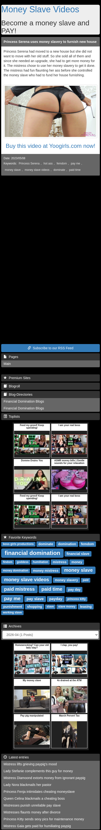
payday (55, 599)
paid (86, 580)
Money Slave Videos (40, 9)
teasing (86, 606)
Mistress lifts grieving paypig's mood (30, 764)
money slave (13, 170)
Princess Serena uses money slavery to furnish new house (50, 42)
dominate (59, 170)
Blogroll (12, 386)
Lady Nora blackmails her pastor (27, 785)
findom (7, 562)
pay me (75, 163)
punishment (12, 606)
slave (50, 606)
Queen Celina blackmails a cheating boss (34, 798)
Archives (12, 626)
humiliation (40, 562)
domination (67, 544)
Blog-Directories (18, 394)
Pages (11, 357)
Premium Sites (17, 378)
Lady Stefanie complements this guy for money (38, 771)
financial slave (77, 554)
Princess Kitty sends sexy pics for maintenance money (44, 819)
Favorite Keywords (20, 537)
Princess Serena (29, 163)
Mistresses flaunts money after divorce (32, 812)
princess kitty (76, 599)
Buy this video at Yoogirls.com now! (50, 146)
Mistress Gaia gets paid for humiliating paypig (37, 826)
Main (7, 364)
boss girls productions (18, 544)
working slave (12, 612)
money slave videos (37, 170)
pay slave (35, 599)
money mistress (45, 570)
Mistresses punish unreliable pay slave (32, 805)
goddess (22, 562)
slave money (66, 606)
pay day (74, 589)
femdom (62, 163)
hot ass (48, 163)
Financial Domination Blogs (24, 401)
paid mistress (19, 589)
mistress (60, 562)
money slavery (66, 580)
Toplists (12, 416)
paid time (75, 170)
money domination (15, 570)
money (76, 562)
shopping (34, 606)
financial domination (32, 553)
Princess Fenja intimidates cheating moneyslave (39, 792)
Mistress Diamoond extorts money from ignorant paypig (44, 778)
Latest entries (16, 757)
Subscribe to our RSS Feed (50, 348)
